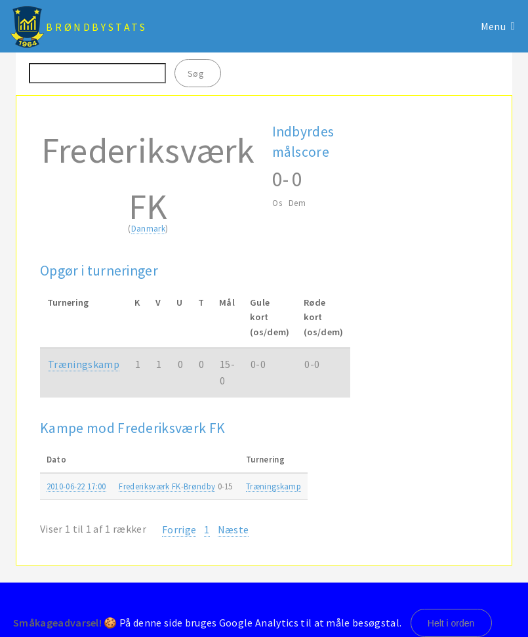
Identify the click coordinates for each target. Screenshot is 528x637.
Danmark (148, 228)
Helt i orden (451, 623)
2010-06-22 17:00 (76, 486)
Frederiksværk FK (149, 486)
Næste (233, 529)
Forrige (179, 529)
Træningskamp (83, 364)
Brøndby (199, 486)
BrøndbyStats (96, 26)
